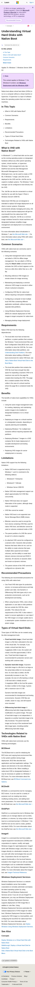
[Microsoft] (17, 2)
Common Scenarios (8, 57)
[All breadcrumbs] (3, 25)
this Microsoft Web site (19, 234)
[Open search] (27, 2)
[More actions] (32, 25)
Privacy (12, 979)
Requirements (7, 60)
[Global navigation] (2, 2)
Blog (25, 976)
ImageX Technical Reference (17, 872)
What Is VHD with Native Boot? (12, 55)
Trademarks (4, 984)
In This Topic (6, 52)
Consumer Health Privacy (8, 981)
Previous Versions (16, 976)
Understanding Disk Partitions (15, 352)
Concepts (9, 26)
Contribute (4, 979)
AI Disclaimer (5, 976)
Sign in (31, 2)
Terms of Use (24, 981)
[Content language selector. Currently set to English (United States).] (10, 967)
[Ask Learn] (28, 25)
